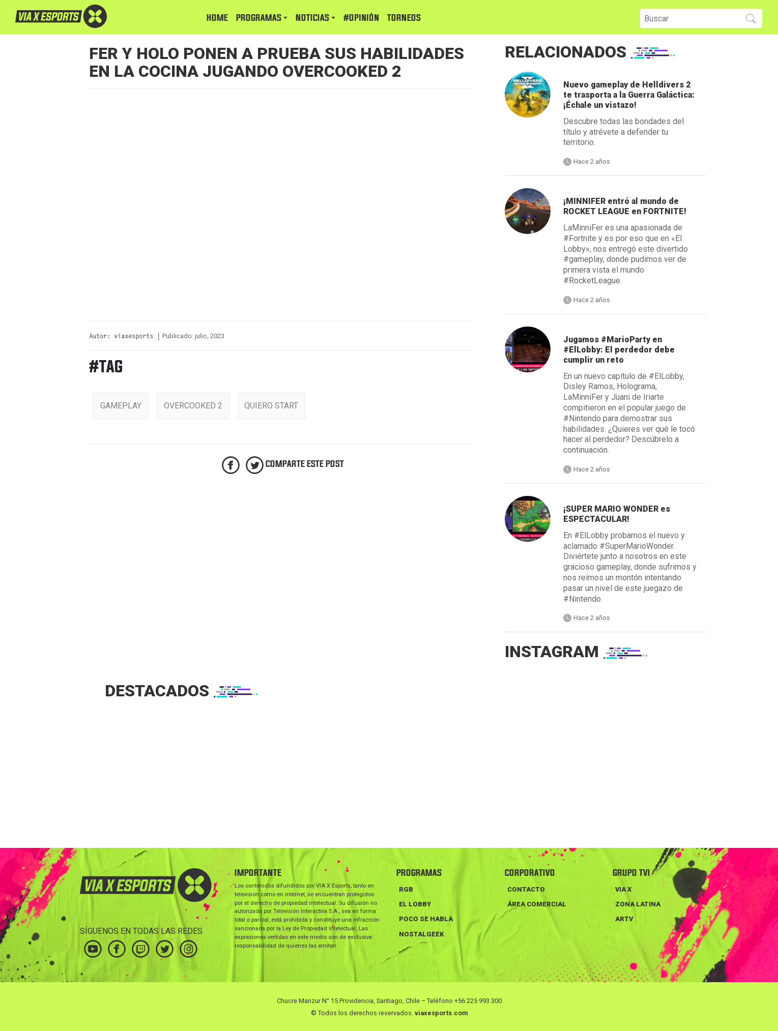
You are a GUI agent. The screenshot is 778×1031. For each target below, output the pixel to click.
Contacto (526, 889)
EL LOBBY (415, 904)
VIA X (623, 889)
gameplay (120, 405)
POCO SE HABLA (426, 919)
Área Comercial (536, 904)
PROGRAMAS (258, 18)
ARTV (624, 919)
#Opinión (361, 18)
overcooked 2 (193, 405)
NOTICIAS (312, 18)
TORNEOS (404, 18)
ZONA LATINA (637, 904)
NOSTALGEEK (421, 934)
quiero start (271, 405)
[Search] (688, 18)
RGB (406, 889)
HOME (217, 18)
